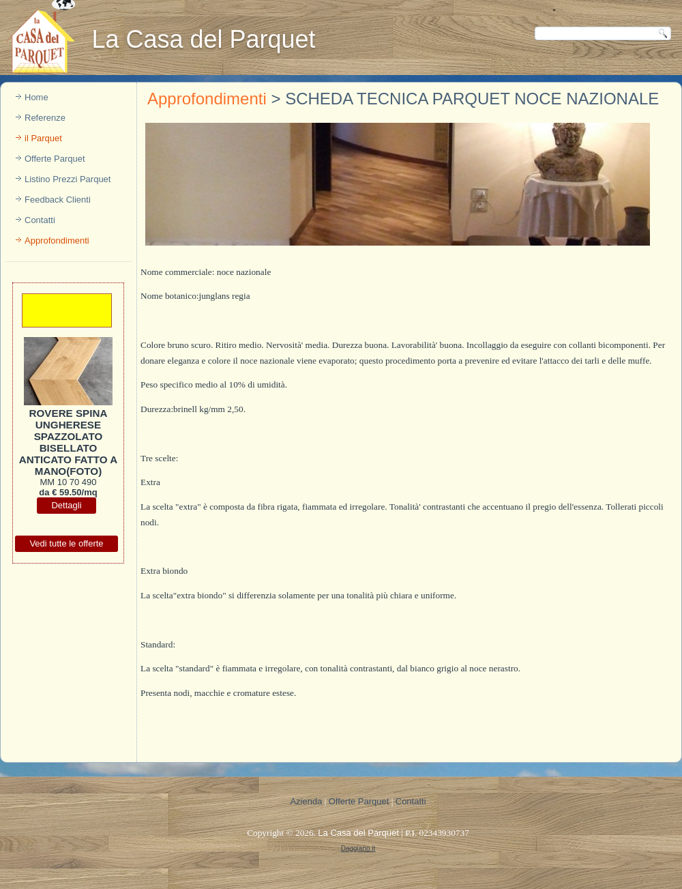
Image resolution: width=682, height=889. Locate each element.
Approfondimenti (57, 240)
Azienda (306, 801)
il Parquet (43, 138)
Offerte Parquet (55, 159)
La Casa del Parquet (203, 39)
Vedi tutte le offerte (66, 543)
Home (36, 97)
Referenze (45, 118)
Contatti (40, 220)
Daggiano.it (358, 848)
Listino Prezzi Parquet (67, 179)
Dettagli (66, 505)
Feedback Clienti (58, 199)
